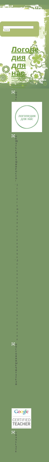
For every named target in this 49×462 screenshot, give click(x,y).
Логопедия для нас (25, 61)
